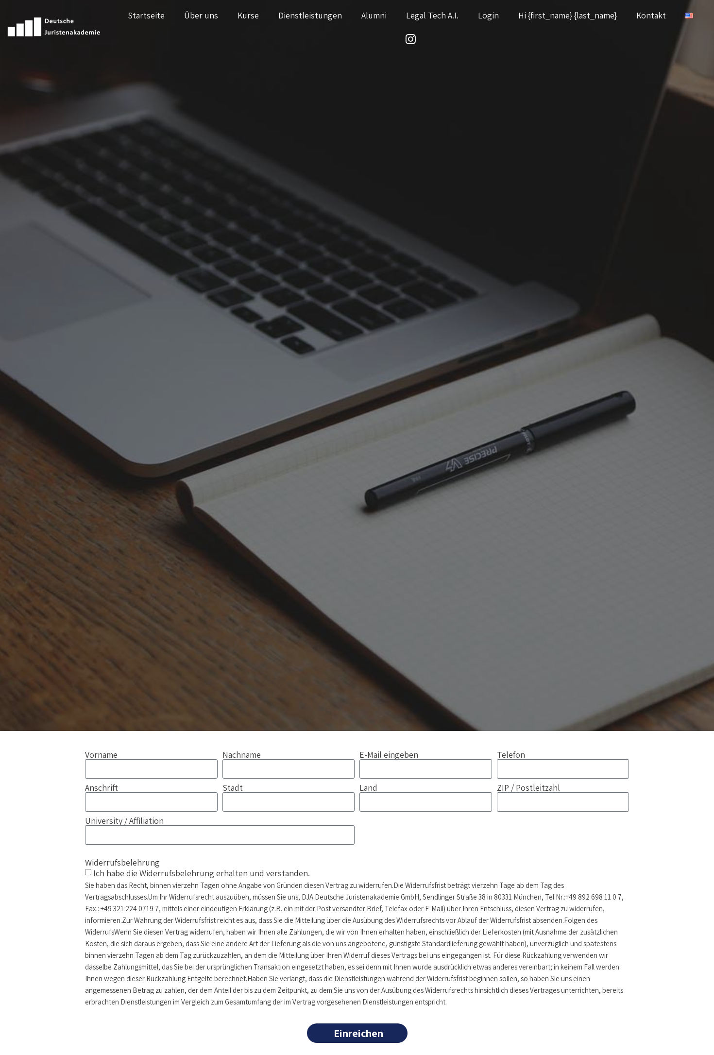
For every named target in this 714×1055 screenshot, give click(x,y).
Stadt (232, 787)
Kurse (248, 15)
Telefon (511, 754)
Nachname (241, 754)
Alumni (374, 15)
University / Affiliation (124, 821)
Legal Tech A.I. (432, 15)
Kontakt (651, 15)
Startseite (146, 15)
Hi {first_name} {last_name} (567, 15)
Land (368, 787)
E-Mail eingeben (388, 754)
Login (488, 15)
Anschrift (101, 787)
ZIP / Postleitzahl (528, 787)
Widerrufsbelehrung (122, 862)
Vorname (101, 754)
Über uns (201, 15)
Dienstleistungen (310, 15)
